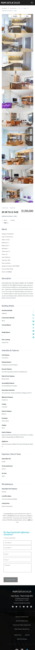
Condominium (13, 8)
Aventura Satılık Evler (22, 617)
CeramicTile (5, 342)
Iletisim (27, 635)
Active (8, 239)
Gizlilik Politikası (22, 639)
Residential (4, 8)
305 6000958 (26, 603)
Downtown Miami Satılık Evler (22, 625)
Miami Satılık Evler (10, 2)
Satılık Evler (17, 635)
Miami (25, 8)
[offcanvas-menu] (31, 2)
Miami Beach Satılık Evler (21, 629)
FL (20, 8)
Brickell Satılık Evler (22, 621)
